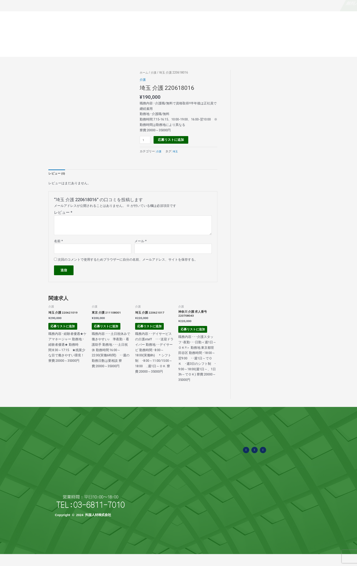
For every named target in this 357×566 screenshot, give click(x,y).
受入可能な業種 (209, 47)
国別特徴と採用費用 (280, 47)
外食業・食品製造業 (183, 546)
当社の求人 (340, 47)
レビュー (63, 213)
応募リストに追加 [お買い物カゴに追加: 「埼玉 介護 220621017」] (153, 333)
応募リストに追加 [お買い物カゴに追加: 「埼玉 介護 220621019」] (66, 333)
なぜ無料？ (60, 3)
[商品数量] (145, 140)
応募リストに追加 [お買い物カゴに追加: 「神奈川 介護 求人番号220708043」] (196, 336)
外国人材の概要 (146, 47)
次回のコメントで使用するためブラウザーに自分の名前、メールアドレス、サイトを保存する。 (128, 261)
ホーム (144, 72)
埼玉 (177, 151)
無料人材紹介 (15, 3)
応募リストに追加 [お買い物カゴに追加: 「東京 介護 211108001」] (109, 333)
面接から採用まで (244, 47)
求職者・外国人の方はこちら (292, 3)
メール (140, 242)
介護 (154, 72)
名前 (58, 242)
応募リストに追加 (172, 140)
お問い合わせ (313, 47)
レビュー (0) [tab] (57, 174)
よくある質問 (178, 47)
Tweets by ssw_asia (295, 478)
